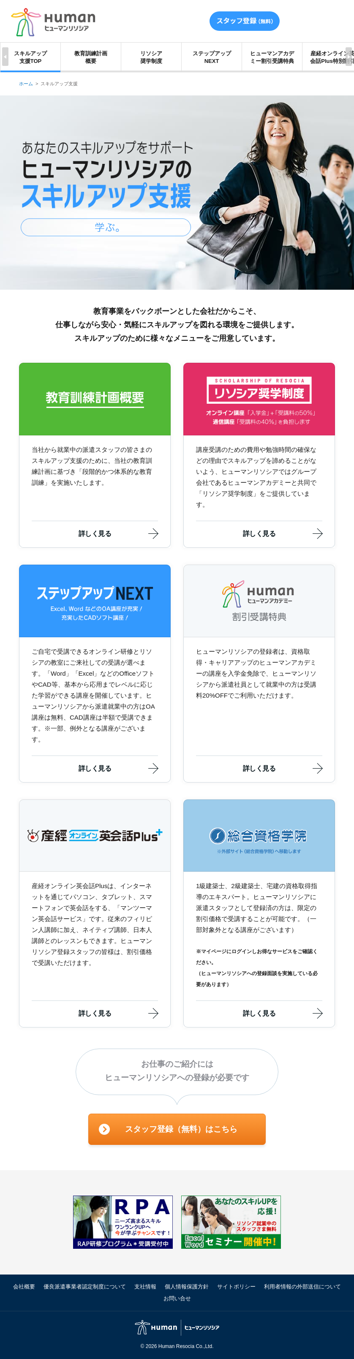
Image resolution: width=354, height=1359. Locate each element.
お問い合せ (177, 1298)
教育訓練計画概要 (90, 57)
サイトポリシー (236, 1286)
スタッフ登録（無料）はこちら (181, 1129)
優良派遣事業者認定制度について (85, 1286)
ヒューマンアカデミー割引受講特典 (272, 57)
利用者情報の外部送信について (302, 1286)
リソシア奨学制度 (151, 57)
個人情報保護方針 (187, 1286)
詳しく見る (95, 533)
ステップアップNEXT (212, 57)
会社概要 (24, 1286)
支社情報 (145, 1286)
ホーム (26, 83)
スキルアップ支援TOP (30, 57)
